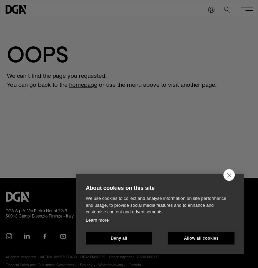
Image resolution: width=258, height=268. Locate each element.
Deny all (119, 238)
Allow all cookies (201, 238)
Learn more (97, 220)
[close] (229, 175)
